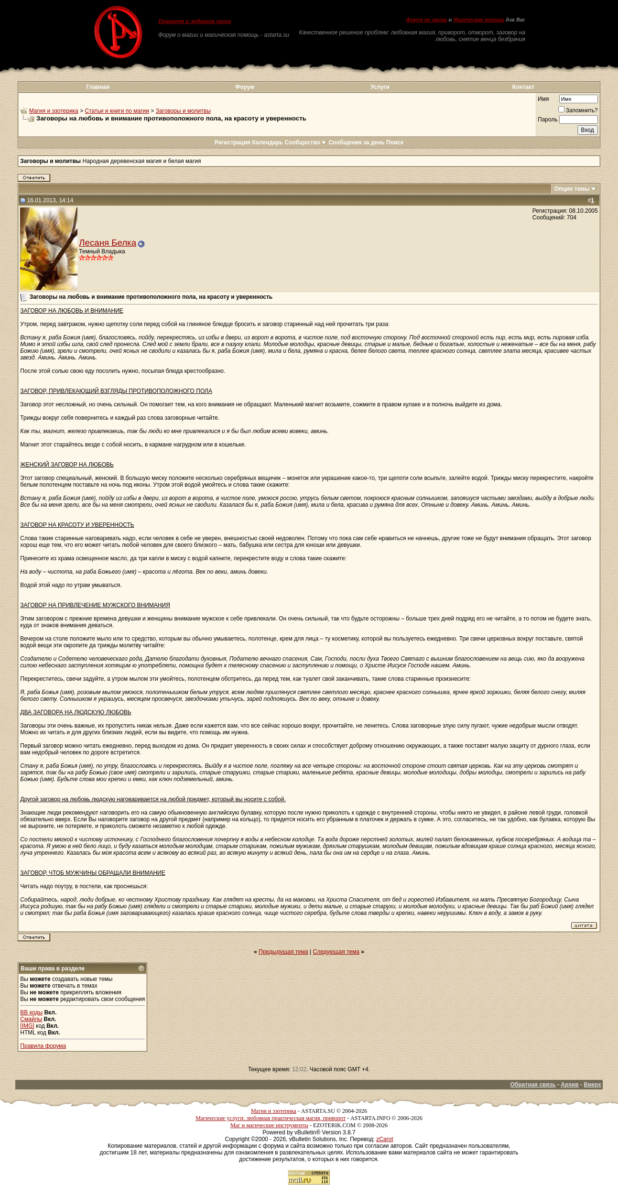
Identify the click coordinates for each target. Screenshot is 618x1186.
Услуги (380, 87)
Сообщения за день (356, 142)
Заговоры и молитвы (183, 111)
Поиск (394, 142)
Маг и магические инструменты (269, 1125)
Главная (97, 87)
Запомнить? (578, 110)
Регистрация (232, 142)
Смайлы (31, 1019)
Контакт (523, 87)
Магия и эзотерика (53, 111)
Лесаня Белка (107, 243)
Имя (543, 99)
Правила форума (43, 1046)
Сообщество (305, 142)
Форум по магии (426, 19)
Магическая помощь (478, 19)
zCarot (384, 1139)
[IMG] (27, 1026)
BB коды (31, 1012)
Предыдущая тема (283, 951)
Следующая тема (336, 951)
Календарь (267, 142)
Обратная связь (533, 1084)
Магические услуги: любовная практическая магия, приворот (270, 1118)
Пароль (548, 119)
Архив (569, 1084)
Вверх (592, 1084)
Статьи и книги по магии (117, 111)
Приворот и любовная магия (194, 21)
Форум (244, 87)
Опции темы (572, 188)
